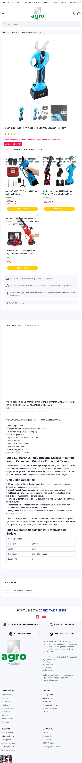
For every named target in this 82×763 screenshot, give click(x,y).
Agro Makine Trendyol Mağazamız (55, 678)
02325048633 (47, 740)
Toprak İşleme (7, 722)
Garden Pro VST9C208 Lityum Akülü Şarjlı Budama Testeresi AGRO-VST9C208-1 (21, 252)
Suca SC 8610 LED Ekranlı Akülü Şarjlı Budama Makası (22, 192)
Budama (4, 698)
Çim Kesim (5, 701)
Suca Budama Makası (22, 590)
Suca (7, 590)
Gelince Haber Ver (13, 144)
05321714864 (48, 743)
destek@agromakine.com (52, 747)
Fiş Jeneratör (47, 665)
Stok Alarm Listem (8, 743)
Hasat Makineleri (7, 708)
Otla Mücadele (7, 719)
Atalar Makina (47, 670)
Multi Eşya (46, 662)
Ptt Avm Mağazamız (50, 680)
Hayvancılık (5, 712)
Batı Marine (46, 667)
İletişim (45, 733)
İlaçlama (4, 715)
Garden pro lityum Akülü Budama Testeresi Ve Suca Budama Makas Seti (57, 193)
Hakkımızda (47, 736)
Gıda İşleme (6, 705)
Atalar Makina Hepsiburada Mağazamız (57, 675)
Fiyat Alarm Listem (8, 750)
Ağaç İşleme (6, 695)
